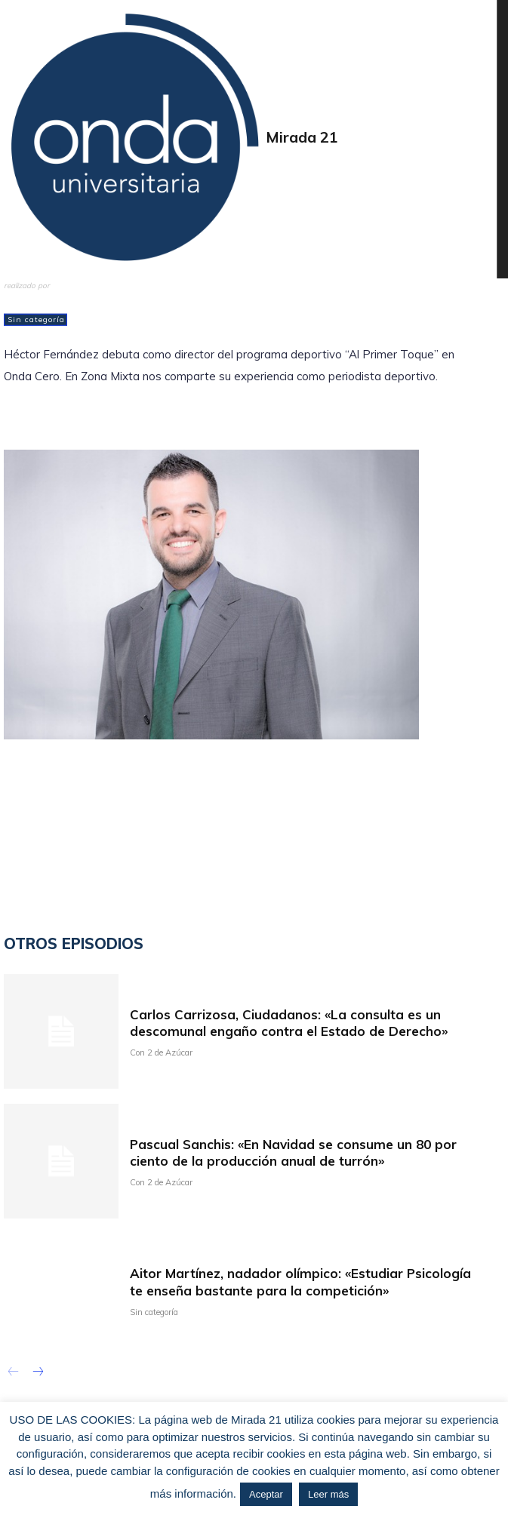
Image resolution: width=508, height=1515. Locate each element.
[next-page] (37, 1373)
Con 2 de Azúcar (161, 1053)
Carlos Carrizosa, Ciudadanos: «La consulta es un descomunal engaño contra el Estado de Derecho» (289, 1022)
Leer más (328, 1494)
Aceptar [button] (266, 1494)
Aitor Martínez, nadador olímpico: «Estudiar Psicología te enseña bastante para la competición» (300, 1281)
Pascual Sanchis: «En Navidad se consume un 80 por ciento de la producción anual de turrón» (293, 1152)
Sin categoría (35, 320)
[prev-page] (13, 1373)
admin (19, 295)
